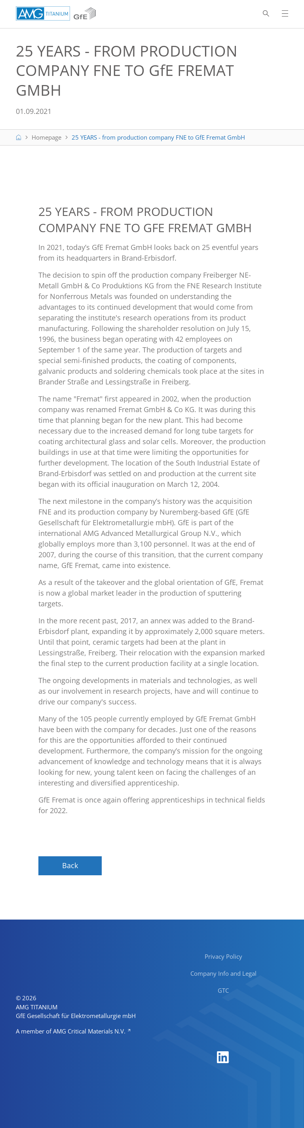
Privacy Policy (223, 956)
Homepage (46, 137)
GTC (223, 990)
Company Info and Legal (223, 973)
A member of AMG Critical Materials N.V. (71, 1031)
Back (70, 865)
